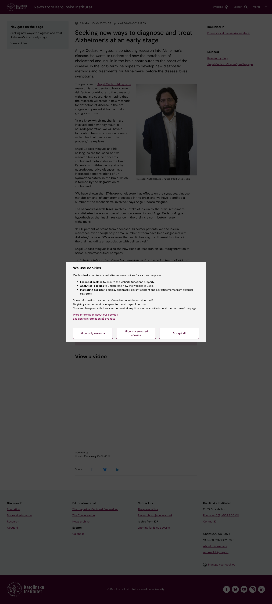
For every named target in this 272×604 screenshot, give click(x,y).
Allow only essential (93, 333)
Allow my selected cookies (136, 333)
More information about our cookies (95, 314)
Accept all (179, 333)
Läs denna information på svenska (94, 318)
